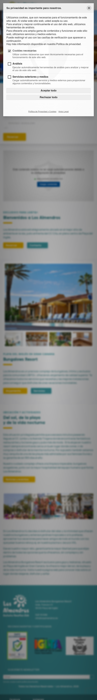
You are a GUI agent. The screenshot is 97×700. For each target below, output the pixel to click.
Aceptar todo (49, 90)
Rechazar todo (48, 97)
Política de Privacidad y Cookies (42, 112)
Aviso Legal (63, 112)
